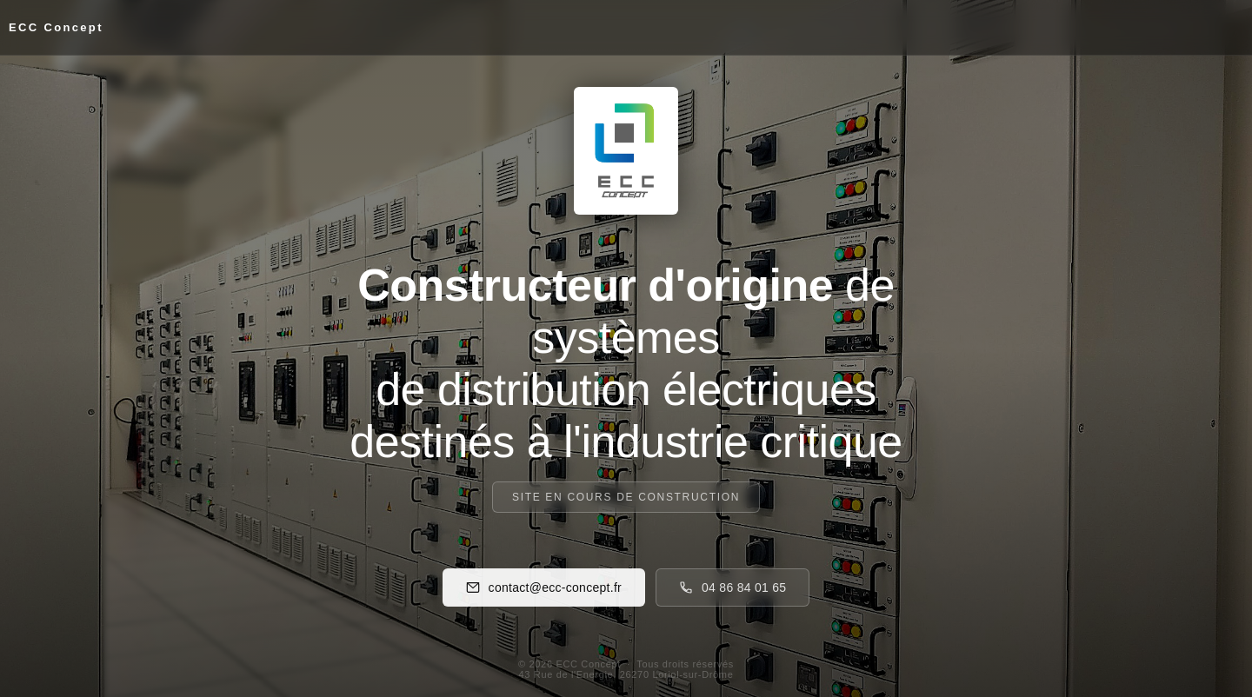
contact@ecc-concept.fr (544, 587)
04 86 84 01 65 (732, 587)
